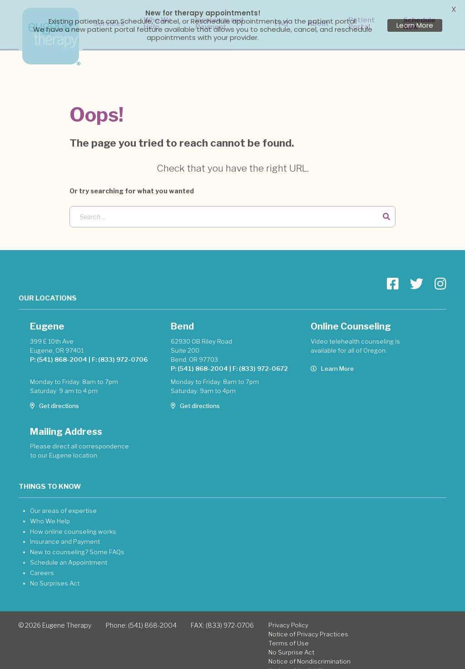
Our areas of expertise (63, 501)
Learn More (332, 359)
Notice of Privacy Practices (308, 624)
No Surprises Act (54, 573)
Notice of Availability (297, 661)
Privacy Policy (288, 615)
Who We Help (50, 511)
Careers (42, 563)
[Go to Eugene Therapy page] (393, 274)
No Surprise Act (291, 642)
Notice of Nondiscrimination (309, 651)
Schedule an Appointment (68, 552)
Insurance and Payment (65, 532)
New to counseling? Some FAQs (77, 542)
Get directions (54, 396)
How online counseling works (73, 522)
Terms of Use (288, 633)
